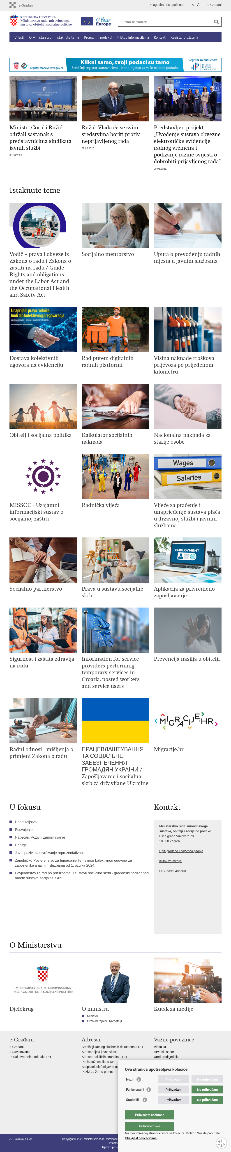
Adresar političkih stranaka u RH (104, 1057)
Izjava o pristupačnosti (115, 1147)
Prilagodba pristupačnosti (166, 5)
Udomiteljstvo (26, 822)
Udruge (21, 845)
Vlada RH (160, 1047)
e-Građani (215, 5)
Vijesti (19, 37)
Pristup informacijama (133, 37)
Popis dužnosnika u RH (98, 1062)
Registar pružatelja (184, 37)
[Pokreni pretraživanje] (216, 21)
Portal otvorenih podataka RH (30, 1057)
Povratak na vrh (23, 1139)
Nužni (130, 1088)
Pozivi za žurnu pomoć (97, 1072)
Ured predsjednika (167, 1057)
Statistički (133, 1109)
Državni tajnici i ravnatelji (104, 1021)
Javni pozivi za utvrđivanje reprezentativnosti (50, 853)
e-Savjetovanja (19, 1052)
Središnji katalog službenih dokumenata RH (112, 1047)
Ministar (92, 1016)
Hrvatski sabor (164, 1052)
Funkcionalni (135, 1098)
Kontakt (160, 37)
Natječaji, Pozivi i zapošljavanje (40, 837)
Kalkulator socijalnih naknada (35, 48)
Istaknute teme (67, 37)
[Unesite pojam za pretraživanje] (164, 22)
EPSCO (159, 1062)
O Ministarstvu (40, 37)
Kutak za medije (170, 861)
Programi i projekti (98, 37)
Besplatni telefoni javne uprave (103, 1067)
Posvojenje (23, 830)
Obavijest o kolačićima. (141, 1138)
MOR (157, 1067)
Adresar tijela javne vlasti (99, 1052)
